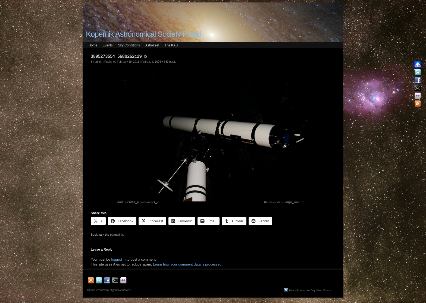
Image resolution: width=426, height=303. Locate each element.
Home (93, 45)
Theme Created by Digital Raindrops (109, 290)
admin (98, 61)
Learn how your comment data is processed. (188, 264)
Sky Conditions (129, 45)
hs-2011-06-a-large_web (282, 202)
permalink (116, 234)
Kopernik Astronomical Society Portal (143, 34)
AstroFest (152, 45)
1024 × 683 (161, 61)
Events (108, 45)
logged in (118, 259)
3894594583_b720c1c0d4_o (138, 202)
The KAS (171, 45)
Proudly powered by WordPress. (310, 290)
